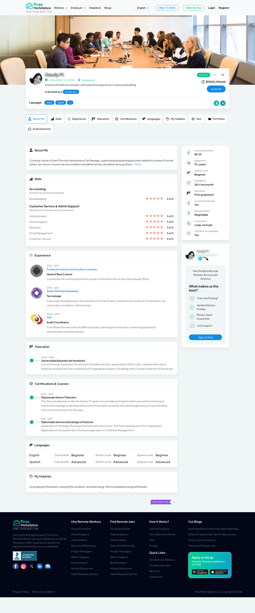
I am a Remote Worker (162, 534)
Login (211, 7)
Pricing (153, 545)
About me (36, 119)
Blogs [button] (107, 7)
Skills (56, 119)
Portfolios (216, 119)
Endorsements (39, 129)
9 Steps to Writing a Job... (202, 545)
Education (100, 119)
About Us (154, 571)
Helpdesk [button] (95, 7)
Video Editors (79, 540)
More (138, 164)
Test (196, 119)
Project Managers (81, 551)
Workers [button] (59, 7)
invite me (216, 89)
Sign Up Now (205, 337)
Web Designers (80, 534)
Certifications (126, 119)
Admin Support (80, 557)
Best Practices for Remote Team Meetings (213, 528)
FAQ (151, 540)
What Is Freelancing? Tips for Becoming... (212, 534)
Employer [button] (77, 7)
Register (224, 7)
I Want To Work (167, 7)
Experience (76, 119)
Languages (151, 119)
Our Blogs (195, 521)
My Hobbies (175, 119)
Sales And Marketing (83, 545)
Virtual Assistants (81, 528)
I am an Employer (159, 528)
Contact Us (156, 576)
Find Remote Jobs (122, 521)
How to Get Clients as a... (203, 540)
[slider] (154, 199)
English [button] (141, 7)
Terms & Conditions (43, 591)
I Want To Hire (193, 7)
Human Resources (82, 568)
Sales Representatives (84, 574)
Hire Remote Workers (86, 521)
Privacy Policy (21, 591)
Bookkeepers (79, 562)
